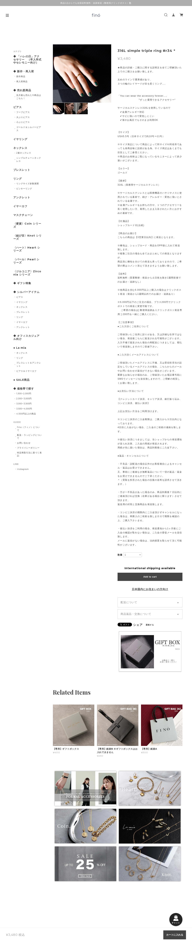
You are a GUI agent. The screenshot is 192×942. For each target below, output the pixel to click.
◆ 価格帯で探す (23, 388)
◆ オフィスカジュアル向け (26, 337)
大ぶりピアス (23, 117)
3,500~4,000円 (24, 408)
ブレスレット (21, 170)
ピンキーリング (24, 188)
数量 (120, 555)
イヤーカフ (20, 206)
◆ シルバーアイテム (26, 292)
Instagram (23, 469)
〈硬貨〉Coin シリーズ (27, 225)
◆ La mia (19, 347)
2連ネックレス (23, 153)
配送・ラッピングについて (29, 436)
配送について (129, 602)
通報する (150, 625)
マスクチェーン (23, 215)
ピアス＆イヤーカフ (26, 371)
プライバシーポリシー (28, 447)
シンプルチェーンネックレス (28, 159)
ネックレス (20, 148)
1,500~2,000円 (23, 393)
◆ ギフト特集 (22, 283)
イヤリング (20, 139)
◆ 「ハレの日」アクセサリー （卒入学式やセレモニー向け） (27, 59)
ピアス (17, 107)
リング (17, 178)
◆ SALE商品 (21, 379)
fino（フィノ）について (28, 428)
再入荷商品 (22, 81)
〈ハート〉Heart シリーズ (26, 249)
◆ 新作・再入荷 (23, 71)
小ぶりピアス (23, 122)
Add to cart (150, 577)
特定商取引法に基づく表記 (29, 454)
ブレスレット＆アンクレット (28, 364)
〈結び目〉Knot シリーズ (27, 237)
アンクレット (21, 197)
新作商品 (20, 76)
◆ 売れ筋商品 (22, 90)
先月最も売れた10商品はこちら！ (28, 97)
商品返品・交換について (136, 614)
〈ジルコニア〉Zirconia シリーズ (27, 273)
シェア (138, 624)
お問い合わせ (24, 443)
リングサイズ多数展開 (27, 183)
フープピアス (23, 112)
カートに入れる (174, 934)
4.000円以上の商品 (26, 413)
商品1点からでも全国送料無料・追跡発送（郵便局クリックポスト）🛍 (96, 3)
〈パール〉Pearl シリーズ (26, 261)
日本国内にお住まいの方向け (150, 589)
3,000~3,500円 (24, 403)
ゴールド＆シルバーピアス (28, 129)
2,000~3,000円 (24, 398)
